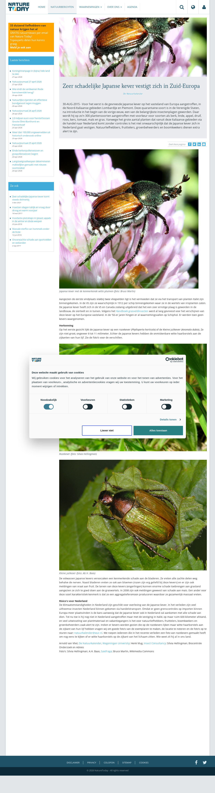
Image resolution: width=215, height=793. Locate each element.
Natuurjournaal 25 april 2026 (27, 143)
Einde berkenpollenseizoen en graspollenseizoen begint (27, 152)
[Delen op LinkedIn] (199, 144)
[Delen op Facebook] (189, 144)
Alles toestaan (158, 430)
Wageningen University (116, 643)
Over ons (114, 7)
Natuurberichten (62, 7)
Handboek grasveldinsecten (132, 311)
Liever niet (107, 430)
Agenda (132, 7)
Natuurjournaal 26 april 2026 (27, 110)
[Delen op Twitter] (194, 144)
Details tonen (168, 419)
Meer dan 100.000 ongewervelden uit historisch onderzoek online (31, 134)
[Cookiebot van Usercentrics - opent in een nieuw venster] (168, 359)
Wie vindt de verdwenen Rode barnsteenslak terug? (27, 91)
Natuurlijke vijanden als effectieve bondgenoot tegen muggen (29, 101)
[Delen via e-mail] (204, 144)
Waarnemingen (90, 7)
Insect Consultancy (155, 643)
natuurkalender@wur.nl (88, 632)
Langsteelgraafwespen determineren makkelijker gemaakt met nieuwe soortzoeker (31, 164)
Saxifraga (106, 651)
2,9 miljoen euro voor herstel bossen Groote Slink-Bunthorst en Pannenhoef (31, 121)
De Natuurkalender (133, 93)
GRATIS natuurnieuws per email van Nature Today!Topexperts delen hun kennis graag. (29, 40)
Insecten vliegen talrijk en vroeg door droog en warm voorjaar (31, 209)
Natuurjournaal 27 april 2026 (27, 81)
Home (41, 7)
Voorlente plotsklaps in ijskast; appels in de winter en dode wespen (31, 219)
